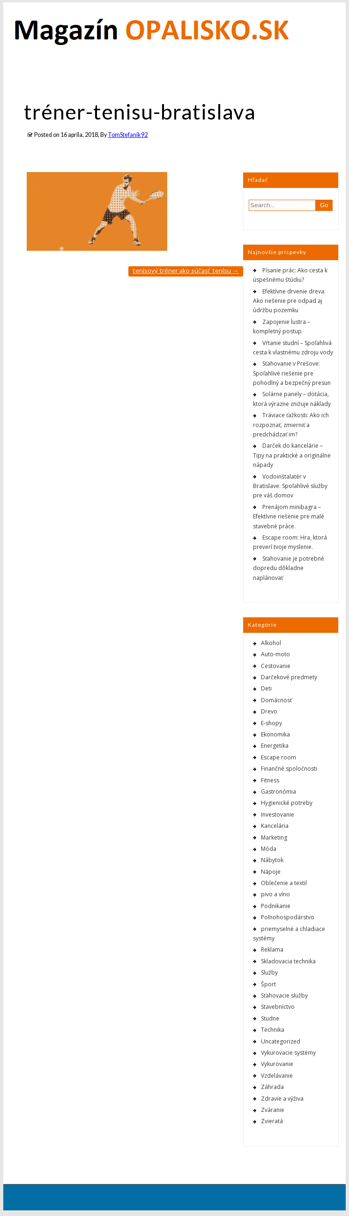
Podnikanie (275, 906)
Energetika (275, 746)
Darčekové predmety (289, 677)
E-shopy (271, 723)
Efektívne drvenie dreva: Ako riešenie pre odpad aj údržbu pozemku (289, 301)
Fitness (270, 780)
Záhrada (272, 1087)
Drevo (269, 711)
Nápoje (271, 872)
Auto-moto (275, 654)
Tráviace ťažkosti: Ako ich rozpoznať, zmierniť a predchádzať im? (291, 424)
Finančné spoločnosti (289, 769)
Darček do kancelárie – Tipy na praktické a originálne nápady (292, 455)
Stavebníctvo (278, 1007)
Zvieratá (272, 1121)
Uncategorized (280, 1041)
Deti (266, 688)
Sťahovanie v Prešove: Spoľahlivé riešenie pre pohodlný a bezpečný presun (292, 373)
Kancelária (275, 826)
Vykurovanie (277, 1064)
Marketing (274, 837)
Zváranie (272, 1110)
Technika (272, 1030)
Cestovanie (275, 666)
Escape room (278, 757)
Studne (270, 1018)
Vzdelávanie (277, 1076)
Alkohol (271, 643)
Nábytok (272, 860)
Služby (269, 972)
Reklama (272, 949)
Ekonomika (275, 734)
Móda (268, 849)
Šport (268, 984)
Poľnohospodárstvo (287, 917)
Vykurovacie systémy (288, 1053)
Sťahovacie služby (284, 995)
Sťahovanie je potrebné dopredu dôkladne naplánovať (288, 568)
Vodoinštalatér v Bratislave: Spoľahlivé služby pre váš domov (290, 486)
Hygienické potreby (286, 803)
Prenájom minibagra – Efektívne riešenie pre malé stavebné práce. (288, 516)
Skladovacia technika (288, 961)
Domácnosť (276, 700)
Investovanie (277, 814)
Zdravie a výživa (282, 1099)
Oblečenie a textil (284, 883)
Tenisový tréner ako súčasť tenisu (185, 270)
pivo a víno (275, 894)
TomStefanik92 (128, 134)
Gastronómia (278, 792)
